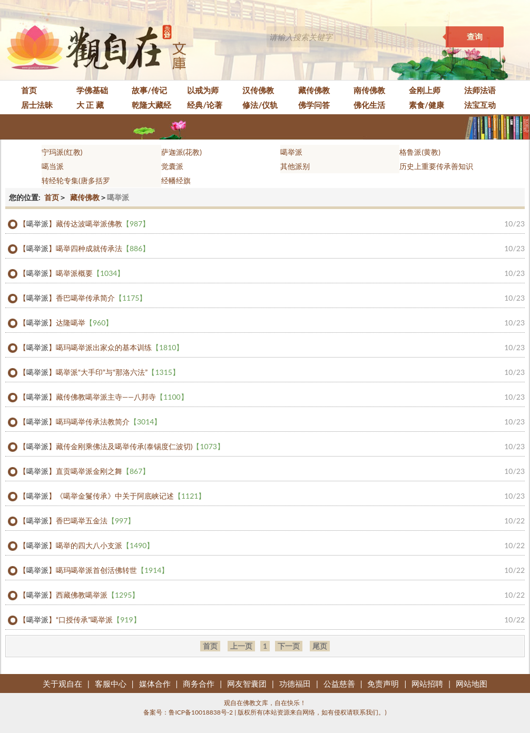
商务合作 (198, 683)
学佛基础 (92, 90)
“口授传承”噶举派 (98, 619)
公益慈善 (339, 683)
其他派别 (295, 166)
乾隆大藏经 (151, 105)
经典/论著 (204, 105)
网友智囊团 (247, 683)
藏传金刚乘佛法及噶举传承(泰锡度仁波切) (140, 446)
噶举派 (291, 151)
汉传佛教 (258, 90)
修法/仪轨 (260, 105)
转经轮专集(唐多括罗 (76, 180)
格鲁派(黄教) (419, 151)
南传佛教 (369, 90)
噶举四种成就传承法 (103, 248)
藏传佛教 (314, 90)
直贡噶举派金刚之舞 (103, 471)
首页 (29, 90)
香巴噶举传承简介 (101, 298)
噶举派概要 (90, 273)
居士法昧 (37, 105)
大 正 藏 (90, 105)
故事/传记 (149, 90)
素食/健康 (426, 105)
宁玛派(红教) (62, 151)
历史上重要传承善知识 (436, 166)
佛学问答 (314, 105)
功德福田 (295, 683)
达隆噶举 (84, 322)
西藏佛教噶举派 (97, 595)
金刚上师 (424, 90)
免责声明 (383, 683)
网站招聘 (427, 683)
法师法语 (480, 90)
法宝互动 (480, 105)
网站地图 (471, 683)
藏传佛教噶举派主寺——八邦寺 (122, 397)
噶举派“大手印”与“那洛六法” (118, 372)
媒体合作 (155, 683)
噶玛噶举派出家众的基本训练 (119, 347)
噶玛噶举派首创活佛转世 (112, 570)
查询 (475, 37)
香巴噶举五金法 (95, 520)
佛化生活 (369, 105)
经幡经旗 (176, 180)
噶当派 (53, 166)
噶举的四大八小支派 (105, 545)
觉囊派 (172, 166)
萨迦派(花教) (181, 151)
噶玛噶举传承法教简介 (108, 421)
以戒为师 (203, 90)
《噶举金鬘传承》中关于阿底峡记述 (130, 496)
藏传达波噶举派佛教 (103, 223)
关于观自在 (62, 683)
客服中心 (110, 683)
